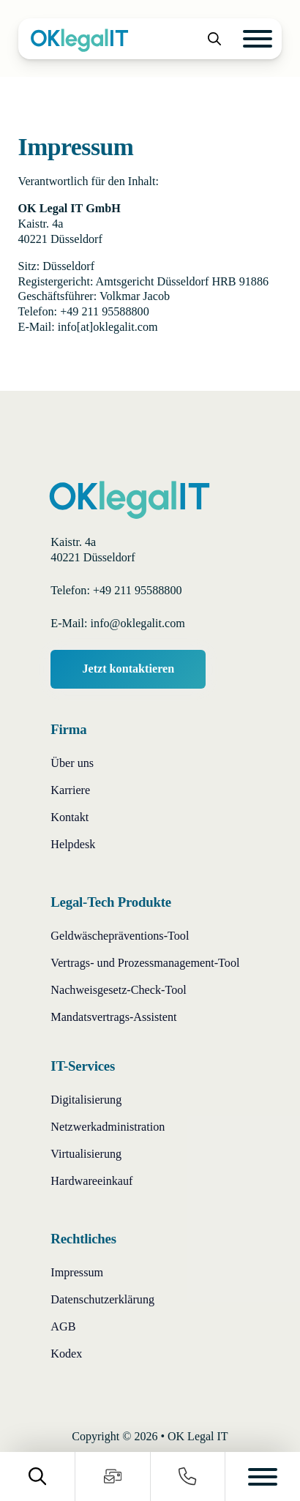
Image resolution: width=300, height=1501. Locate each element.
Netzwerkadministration (107, 1126)
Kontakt (69, 817)
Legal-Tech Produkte (110, 902)
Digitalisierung (85, 1099)
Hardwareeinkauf (91, 1181)
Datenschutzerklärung (102, 1299)
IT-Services (82, 1066)
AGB (62, 1326)
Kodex (66, 1353)
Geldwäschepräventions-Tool (119, 935)
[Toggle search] (214, 38)
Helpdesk (72, 844)
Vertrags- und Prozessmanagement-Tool (144, 963)
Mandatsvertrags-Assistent (113, 1017)
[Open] (257, 39)
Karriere (70, 790)
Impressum (76, 1272)
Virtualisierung (85, 1154)
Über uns (72, 763)
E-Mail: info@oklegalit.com (117, 623)
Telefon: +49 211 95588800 (115, 590)
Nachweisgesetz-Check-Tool (118, 990)
